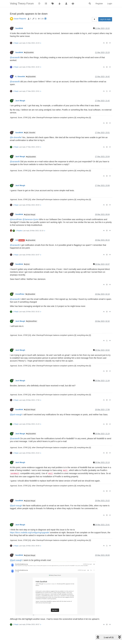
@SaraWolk (28, 52)
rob (16, 240)
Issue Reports (20, 18)
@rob (26, 264)
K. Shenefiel (20, 77)
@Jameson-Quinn (31, 219)
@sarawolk (15, 57)
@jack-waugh (16, 414)
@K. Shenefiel (29, 132)
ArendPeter (19, 294)
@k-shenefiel (16, 137)
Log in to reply (105, 19)
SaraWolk (19, 28)
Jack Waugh (20, 101)
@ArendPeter (16, 219)
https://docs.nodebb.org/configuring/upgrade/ (29, 532)
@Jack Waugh (29, 214)
